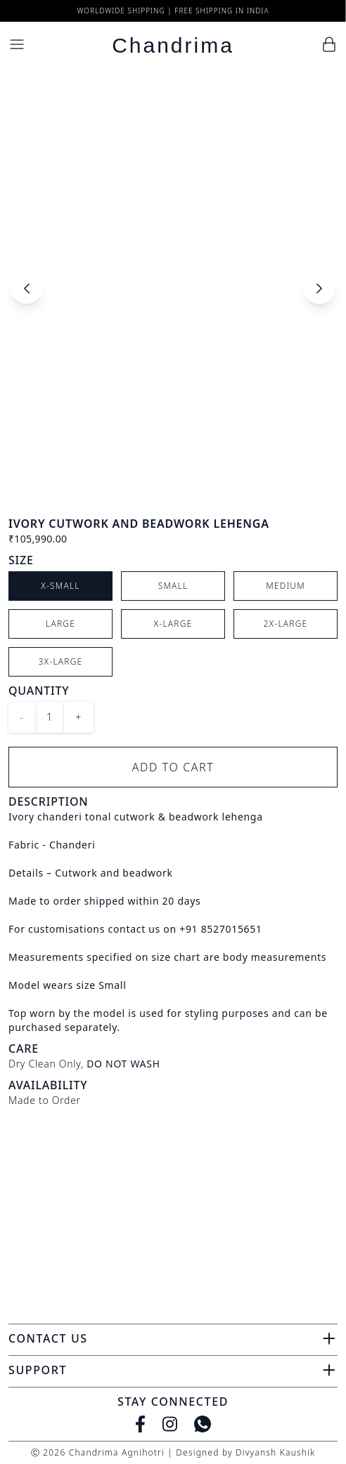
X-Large (173, 624)
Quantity (38, 690)
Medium (285, 586)
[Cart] (329, 44)
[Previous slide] (26, 288)
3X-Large (61, 661)
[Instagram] (169, 1424)
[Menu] (16, 44)
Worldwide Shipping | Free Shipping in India (173, 10)
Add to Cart (173, 767)
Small (173, 586)
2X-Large (286, 624)
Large (60, 624)
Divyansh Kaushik (275, 1452)
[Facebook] (140, 1424)
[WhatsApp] (202, 1424)
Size (21, 560)
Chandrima (173, 45)
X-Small (60, 586)
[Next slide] (319, 288)
